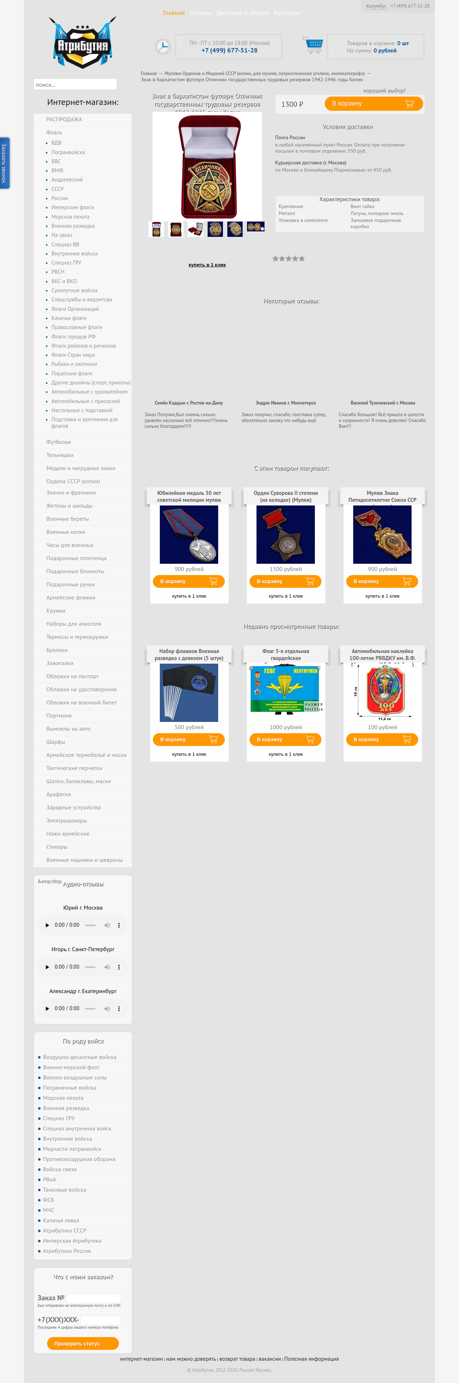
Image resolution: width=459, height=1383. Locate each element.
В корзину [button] (347, 103)
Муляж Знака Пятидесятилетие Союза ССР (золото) (382, 499)
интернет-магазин (141, 1358)
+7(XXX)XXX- (79, 1319)
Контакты (287, 12)
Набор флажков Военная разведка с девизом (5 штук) (189, 654)
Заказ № (80, 1297)
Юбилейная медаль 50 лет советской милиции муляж (189, 496)
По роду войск (83, 1040)
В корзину (173, 581)
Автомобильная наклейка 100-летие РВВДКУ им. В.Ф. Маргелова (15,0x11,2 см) (383, 658)
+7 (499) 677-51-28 (409, 6)
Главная (174, 12)
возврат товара (237, 1358)
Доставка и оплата (242, 12)
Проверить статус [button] (77, 1344)
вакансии (270, 1358)
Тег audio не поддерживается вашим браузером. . (83, 925)
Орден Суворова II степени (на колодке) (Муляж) (286, 496)
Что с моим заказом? (83, 1276)
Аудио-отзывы (83, 883)
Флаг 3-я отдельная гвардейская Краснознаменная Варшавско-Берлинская (286, 661)
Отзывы (201, 12)
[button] (123, 84)
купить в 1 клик (207, 264)
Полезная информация (311, 1358)
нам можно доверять (191, 1358)
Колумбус (376, 6)
